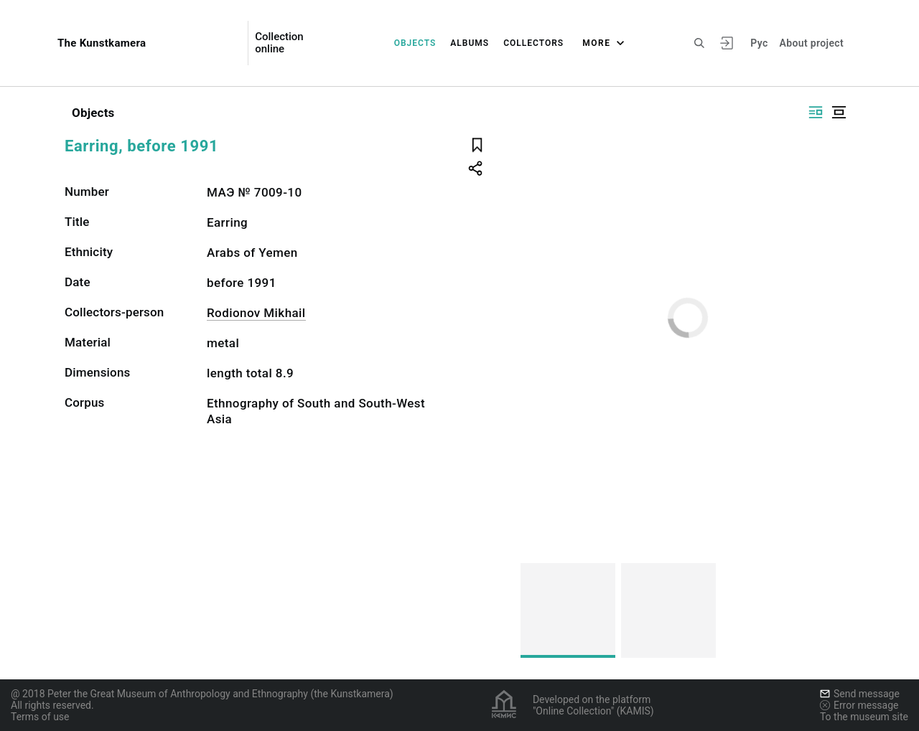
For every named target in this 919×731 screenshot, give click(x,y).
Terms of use (40, 716)
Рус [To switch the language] (759, 43)
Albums (469, 43)
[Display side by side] (815, 112)
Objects (415, 43)
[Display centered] (838, 112)
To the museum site (864, 716)
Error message (859, 705)
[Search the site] (699, 43)
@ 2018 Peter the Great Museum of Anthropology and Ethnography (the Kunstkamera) (202, 693)
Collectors (533, 43)
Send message (860, 693)
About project (812, 43)
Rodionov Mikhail (256, 313)
